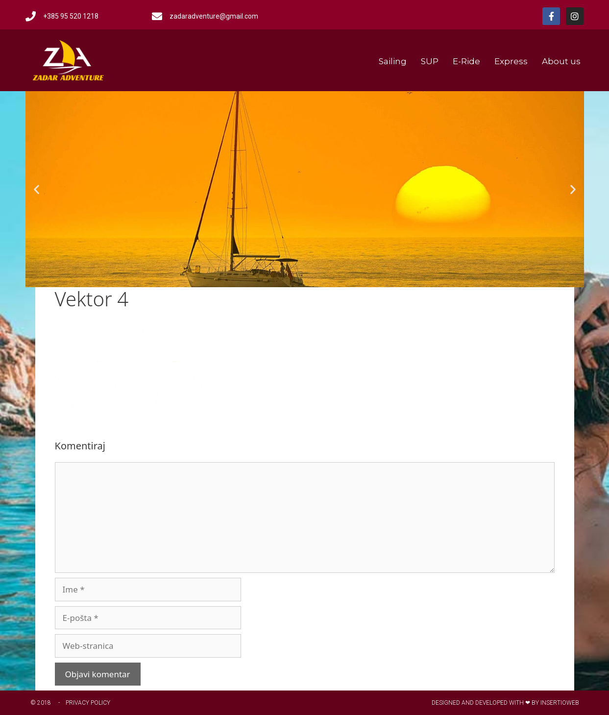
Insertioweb (559, 702)
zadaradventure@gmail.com (214, 16)
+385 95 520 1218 (70, 16)
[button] (36, 189)
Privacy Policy (88, 702)
